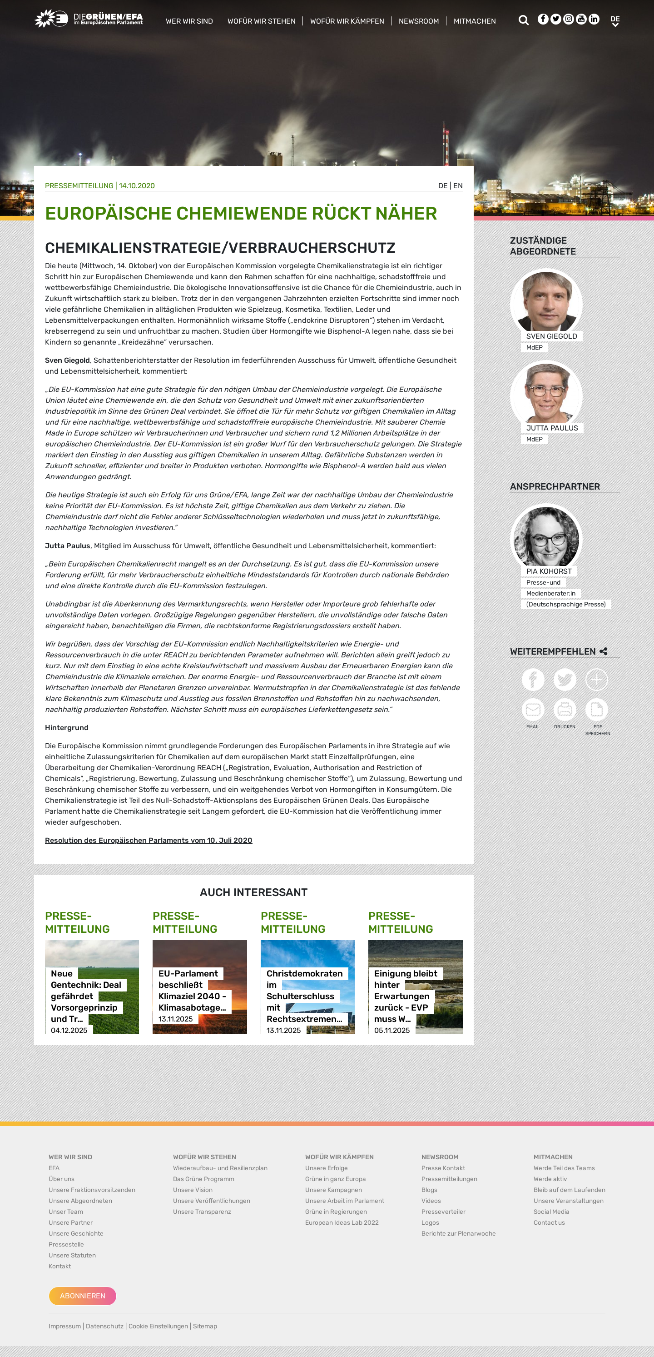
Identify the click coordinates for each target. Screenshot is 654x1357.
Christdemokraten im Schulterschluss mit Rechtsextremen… (305, 996)
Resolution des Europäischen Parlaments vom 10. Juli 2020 (149, 840)
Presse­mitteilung (79, 185)
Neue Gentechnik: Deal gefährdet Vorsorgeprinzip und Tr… (86, 996)
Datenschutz (105, 1326)
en (458, 185)
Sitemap (205, 1326)
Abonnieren (82, 1296)
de (443, 185)
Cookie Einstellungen (158, 1326)
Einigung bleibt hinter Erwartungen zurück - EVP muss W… (405, 996)
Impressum (65, 1326)
